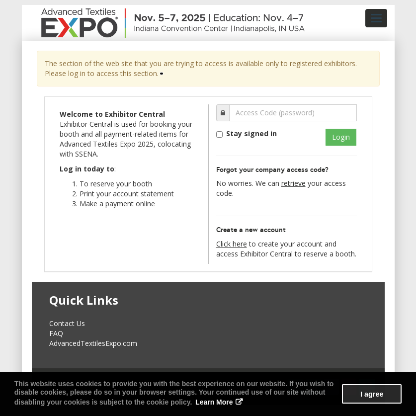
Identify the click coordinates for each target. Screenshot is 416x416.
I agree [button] (371, 394)
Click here (231, 244)
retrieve (293, 183)
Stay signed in (251, 133)
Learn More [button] (214, 402)
